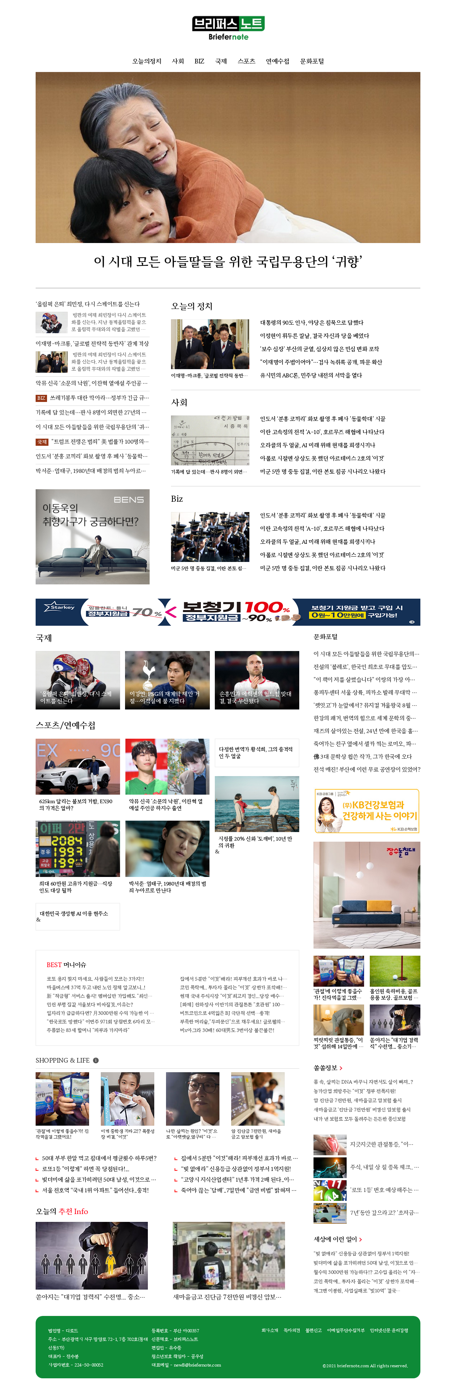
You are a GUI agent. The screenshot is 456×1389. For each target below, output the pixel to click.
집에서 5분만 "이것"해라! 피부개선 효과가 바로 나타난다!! (234, 979)
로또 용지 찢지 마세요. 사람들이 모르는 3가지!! (95, 979)
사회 (178, 61)
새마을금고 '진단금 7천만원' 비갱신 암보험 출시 (362, 1110)
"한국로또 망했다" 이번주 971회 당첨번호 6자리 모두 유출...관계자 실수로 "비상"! (101, 1022)
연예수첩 (277, 61)
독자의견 (292, 1330)
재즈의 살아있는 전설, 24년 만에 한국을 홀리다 (366, 732)
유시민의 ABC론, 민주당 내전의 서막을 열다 (311, 375)
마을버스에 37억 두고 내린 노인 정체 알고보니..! (96, 988)
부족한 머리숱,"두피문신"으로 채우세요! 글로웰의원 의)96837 (234, 1022)
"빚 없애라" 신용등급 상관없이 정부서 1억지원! (362, 1254)
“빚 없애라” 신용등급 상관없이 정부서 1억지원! (236, 1169)
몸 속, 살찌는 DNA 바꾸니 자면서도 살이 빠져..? (363, 1082)
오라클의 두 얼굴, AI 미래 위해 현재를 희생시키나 (317, 445)
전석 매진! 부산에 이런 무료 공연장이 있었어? (367, 769)
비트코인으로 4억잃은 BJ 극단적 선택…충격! (225, 1013)
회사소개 (269, 1330)
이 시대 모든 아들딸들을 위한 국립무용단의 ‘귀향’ (364, 655)
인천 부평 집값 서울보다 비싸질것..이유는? (90, 1005)
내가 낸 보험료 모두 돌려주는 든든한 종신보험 (360, 1119)
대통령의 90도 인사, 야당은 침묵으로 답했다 (312, 323)
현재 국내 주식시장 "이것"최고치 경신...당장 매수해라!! (234, 996)
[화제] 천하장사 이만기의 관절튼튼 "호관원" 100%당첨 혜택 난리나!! (234, 1005)
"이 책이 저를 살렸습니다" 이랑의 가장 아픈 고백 (364, 681)
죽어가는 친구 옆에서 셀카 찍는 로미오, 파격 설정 (365, 745)
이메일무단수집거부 (346, 1330)
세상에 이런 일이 (337, 1239)
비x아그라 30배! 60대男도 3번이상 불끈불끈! (227, 1030)
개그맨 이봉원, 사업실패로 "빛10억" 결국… (357, 1291)
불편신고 (313, 1330)
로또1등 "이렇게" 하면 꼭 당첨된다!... (85, 1169)
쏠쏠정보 (328, 1068)
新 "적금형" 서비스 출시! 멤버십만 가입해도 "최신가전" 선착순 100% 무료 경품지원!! (101, 996)
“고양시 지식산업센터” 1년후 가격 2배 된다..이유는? (240, 1180)
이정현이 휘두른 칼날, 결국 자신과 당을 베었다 (314, 336)
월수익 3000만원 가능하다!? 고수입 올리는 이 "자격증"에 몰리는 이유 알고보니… (367, 1272)
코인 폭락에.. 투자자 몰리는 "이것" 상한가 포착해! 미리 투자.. (234, 988)
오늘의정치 (146, 61)
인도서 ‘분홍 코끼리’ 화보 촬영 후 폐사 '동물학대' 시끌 (323, 419)
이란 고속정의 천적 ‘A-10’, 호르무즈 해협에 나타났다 (322, 432)
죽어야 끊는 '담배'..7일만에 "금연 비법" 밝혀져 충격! (240, 1190)
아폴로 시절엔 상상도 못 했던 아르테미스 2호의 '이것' (322, 458)
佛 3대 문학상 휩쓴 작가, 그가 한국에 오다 (363, 757)
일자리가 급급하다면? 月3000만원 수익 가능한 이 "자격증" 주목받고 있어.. (101, 1013)
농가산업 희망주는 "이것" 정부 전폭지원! (355, 1091)
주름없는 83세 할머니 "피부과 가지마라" (88, 1030)
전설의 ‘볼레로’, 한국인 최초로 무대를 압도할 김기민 (366, 668)
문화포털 (312, 61)
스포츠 (246, 61)
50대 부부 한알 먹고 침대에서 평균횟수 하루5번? (99, 1158)
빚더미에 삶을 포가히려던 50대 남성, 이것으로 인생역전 (101, 1180)
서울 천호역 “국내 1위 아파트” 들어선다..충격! (95, 1190)
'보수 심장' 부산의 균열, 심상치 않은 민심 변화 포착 (319, 349)
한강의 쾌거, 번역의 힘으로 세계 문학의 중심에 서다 (365, 719)
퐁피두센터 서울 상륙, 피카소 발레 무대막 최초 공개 (365, 693)
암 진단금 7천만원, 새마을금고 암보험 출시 (357, 1101)
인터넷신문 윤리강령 (389, 1330)
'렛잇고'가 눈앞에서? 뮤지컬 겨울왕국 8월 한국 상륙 (365, 706)
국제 (221, 61)
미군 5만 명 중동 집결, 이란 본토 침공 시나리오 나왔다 (322, 472)
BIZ (199, 61)
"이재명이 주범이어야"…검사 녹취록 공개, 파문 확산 (321, 362)
